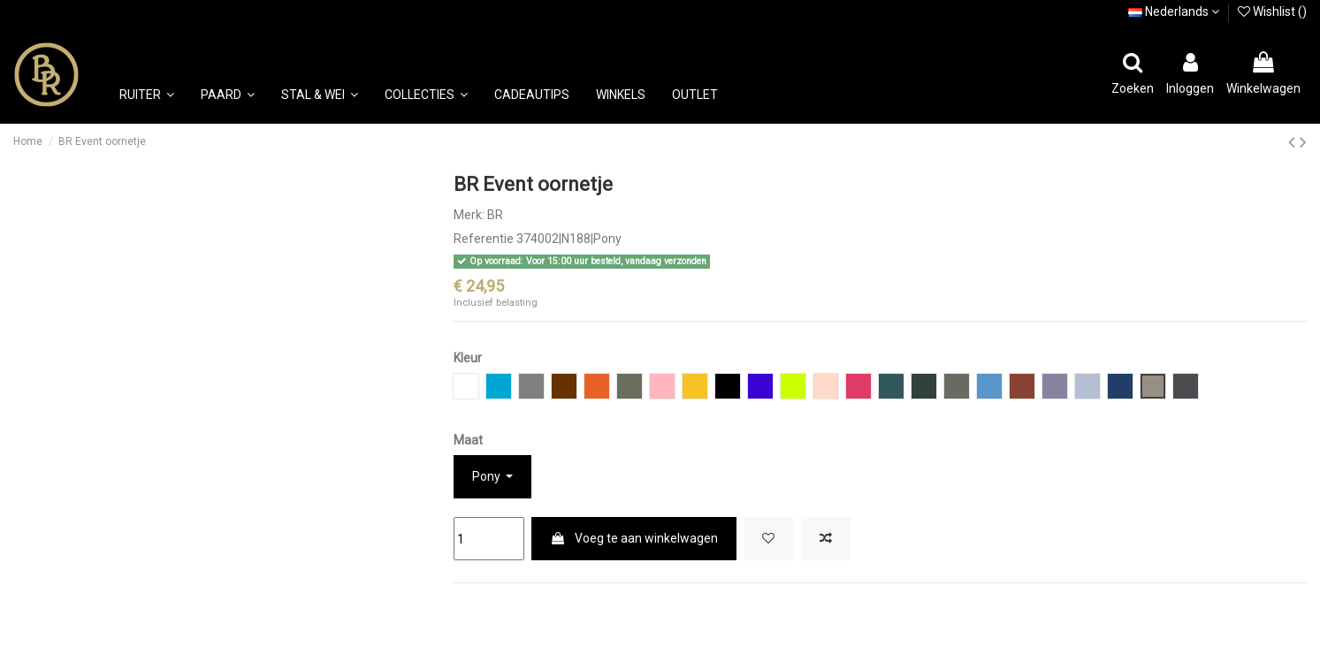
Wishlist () (1272, 11)
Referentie (484, 239)
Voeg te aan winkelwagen (634, 538)
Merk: (469, 215)
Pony (487, 476)
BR (495, 215)
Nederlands (1173, 11)
